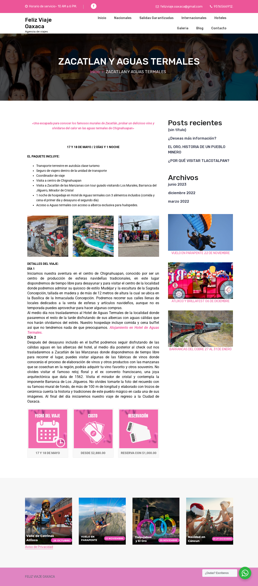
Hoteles (220, 18)
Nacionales (123, 18)
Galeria (182, 28)
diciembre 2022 (181, 193)
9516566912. (221, 6)
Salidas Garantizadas (156, 18)
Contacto (218, 28)
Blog (199, 28)
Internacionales (194, 18)
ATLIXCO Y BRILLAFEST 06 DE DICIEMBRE (201, 301)
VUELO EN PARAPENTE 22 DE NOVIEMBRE (200, 253)
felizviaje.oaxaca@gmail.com (179, 6)
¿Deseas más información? (192, 138)
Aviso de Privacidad (39, 547)
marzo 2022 (178, 201)
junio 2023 (177, 184)
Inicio (102, 18)
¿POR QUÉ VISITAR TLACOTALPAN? (198, 161)
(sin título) (177, 130)
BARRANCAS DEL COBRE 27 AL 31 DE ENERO (200, 349)
